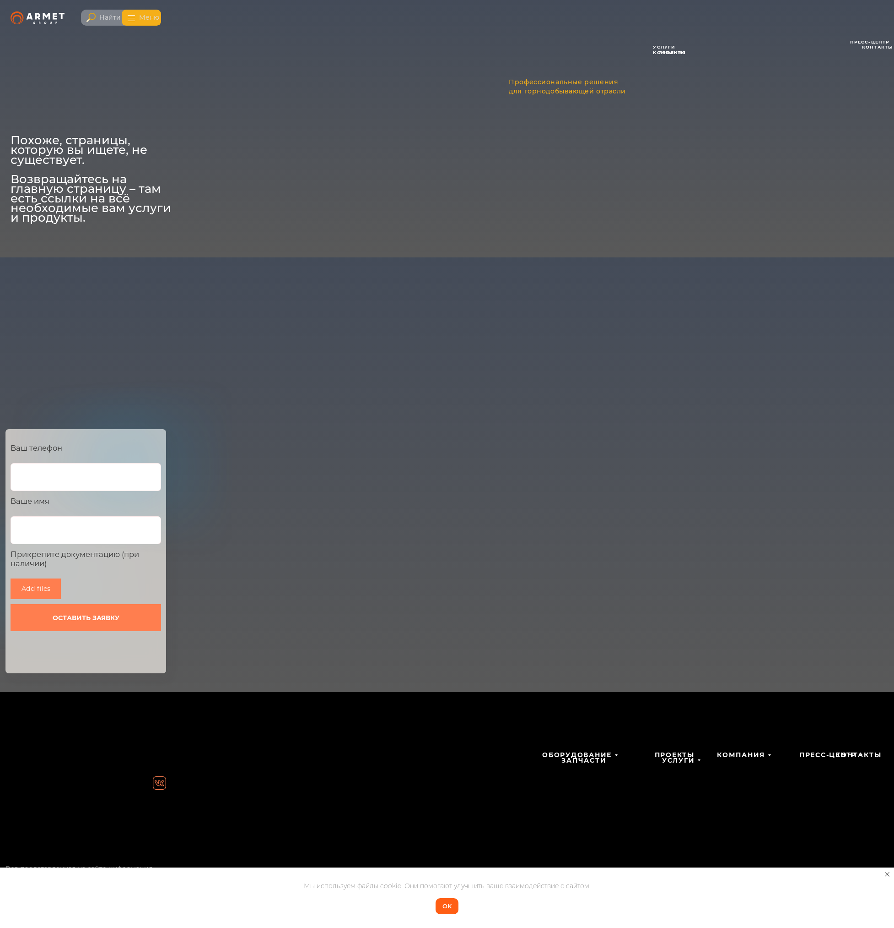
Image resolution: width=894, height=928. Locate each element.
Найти (110, 17)
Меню (149, 17)
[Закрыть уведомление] (887, 874)
